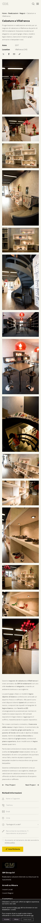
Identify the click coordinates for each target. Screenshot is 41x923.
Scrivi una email (8, 906)
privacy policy (10, 842)
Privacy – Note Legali (20, 920)
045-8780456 (9, 902)
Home (4, 13)
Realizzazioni (13, 13)
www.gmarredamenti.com (11, 915)
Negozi (22, 13)
